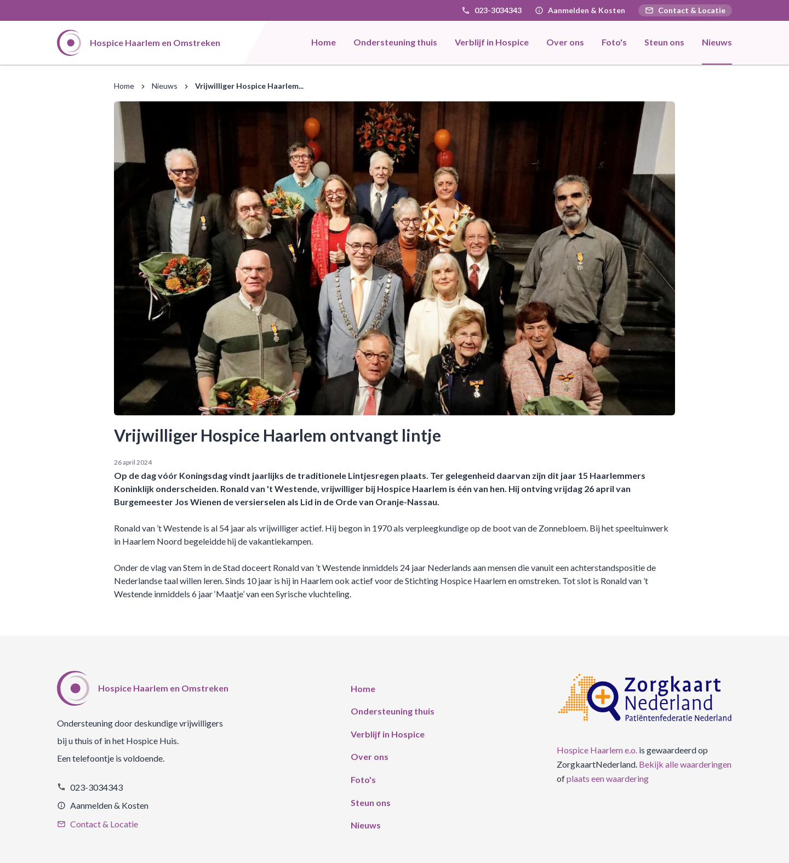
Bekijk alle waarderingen (685, 764)
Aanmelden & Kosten (586, 10)
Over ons (369, 756)
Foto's (363, 779)
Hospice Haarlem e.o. (597, 750)
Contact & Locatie (685, 10)
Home (124, 85)
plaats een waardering (608, 778)
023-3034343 (498, 10)
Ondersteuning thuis (392, 711)
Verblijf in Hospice (388, 734)
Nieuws (165, 85)
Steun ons (371, 802)
